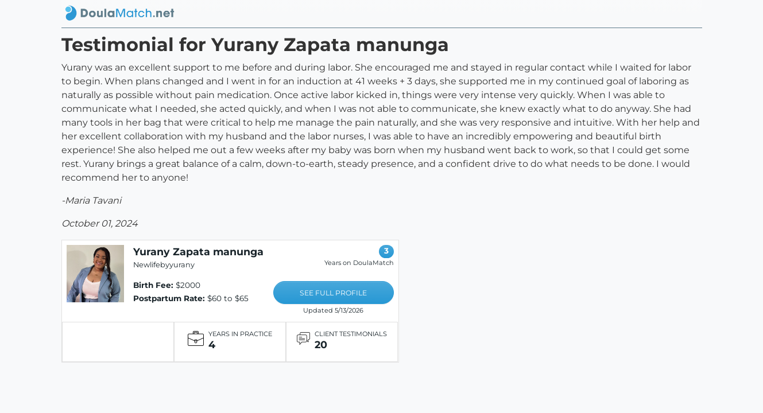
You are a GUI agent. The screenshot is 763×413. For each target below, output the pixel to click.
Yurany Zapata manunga (198, 252)
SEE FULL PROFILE (333, 293)
